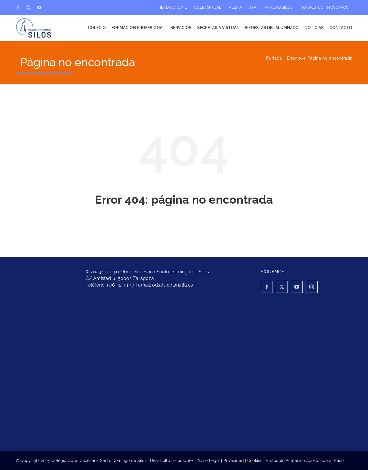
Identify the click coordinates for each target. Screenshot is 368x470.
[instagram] (312, 287)
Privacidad (233, 460)
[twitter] (28, 7)
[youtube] (39, 7)
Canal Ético (332, 460)
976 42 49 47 (121, 285)
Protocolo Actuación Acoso (292, 460)
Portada (274, 58)
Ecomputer (183, 460)
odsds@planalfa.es (172, 285)
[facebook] (18, 7)
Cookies (254, 460)
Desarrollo (161, 460)
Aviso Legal (209, 460)
